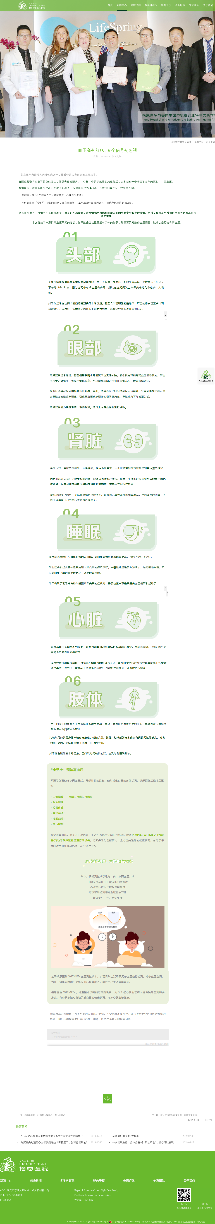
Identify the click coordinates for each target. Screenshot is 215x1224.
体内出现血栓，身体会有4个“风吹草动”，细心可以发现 (143, 1142)
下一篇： (175, 1115)
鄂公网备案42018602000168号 (126, 1221)
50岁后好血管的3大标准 (126, 1136)
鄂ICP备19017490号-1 (98, 1221)
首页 (110, 5)
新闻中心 (199, 142)
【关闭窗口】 (193, 1119)
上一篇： (40, 1115)
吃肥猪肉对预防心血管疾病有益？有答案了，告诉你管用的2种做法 (56, 1142)
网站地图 (200, 1221)
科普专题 (210, 142)
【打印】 (208, 1119)
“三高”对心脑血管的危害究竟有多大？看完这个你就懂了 (52, 1136)
